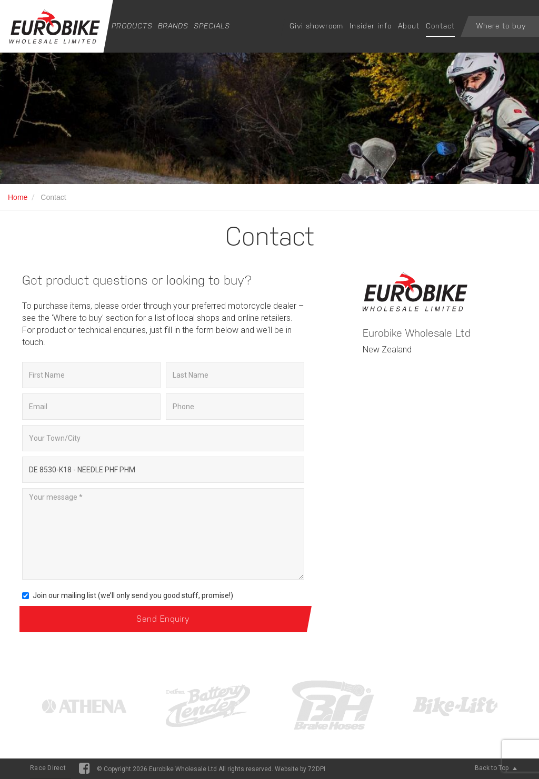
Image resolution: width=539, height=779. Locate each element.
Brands (173, 26)
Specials (212, 26)
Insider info (371, 26)
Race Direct (48, 768)
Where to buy (501, 26)
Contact (440, 26)
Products (132, 26)
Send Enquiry (162, 619)
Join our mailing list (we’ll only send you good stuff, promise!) (127, 595)
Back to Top (496, 768)
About (409, 26)
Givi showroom (316, 26)
